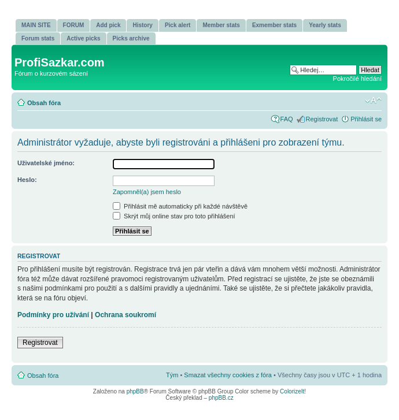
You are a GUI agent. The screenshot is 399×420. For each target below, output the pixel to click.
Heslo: (27, 179)
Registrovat (322, 119)
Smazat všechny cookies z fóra (228, 374)
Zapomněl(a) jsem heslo (147, 191)
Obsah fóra (44, 102)
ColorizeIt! (293, 391)
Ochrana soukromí (125, 315)
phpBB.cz (221, 398)
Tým (172, 374)
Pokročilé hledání (357, 78)
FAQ (286, 119)
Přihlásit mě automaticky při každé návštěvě (180, 206)
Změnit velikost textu (373, 100)
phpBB (135, 391)
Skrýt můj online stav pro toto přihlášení (174, 216)
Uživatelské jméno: (46, 162)
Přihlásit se (366, 119)
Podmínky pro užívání (53, 315)
